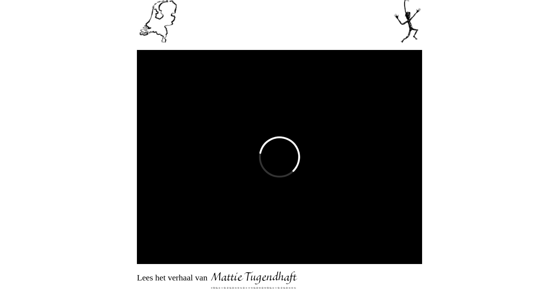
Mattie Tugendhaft (254, 278)
